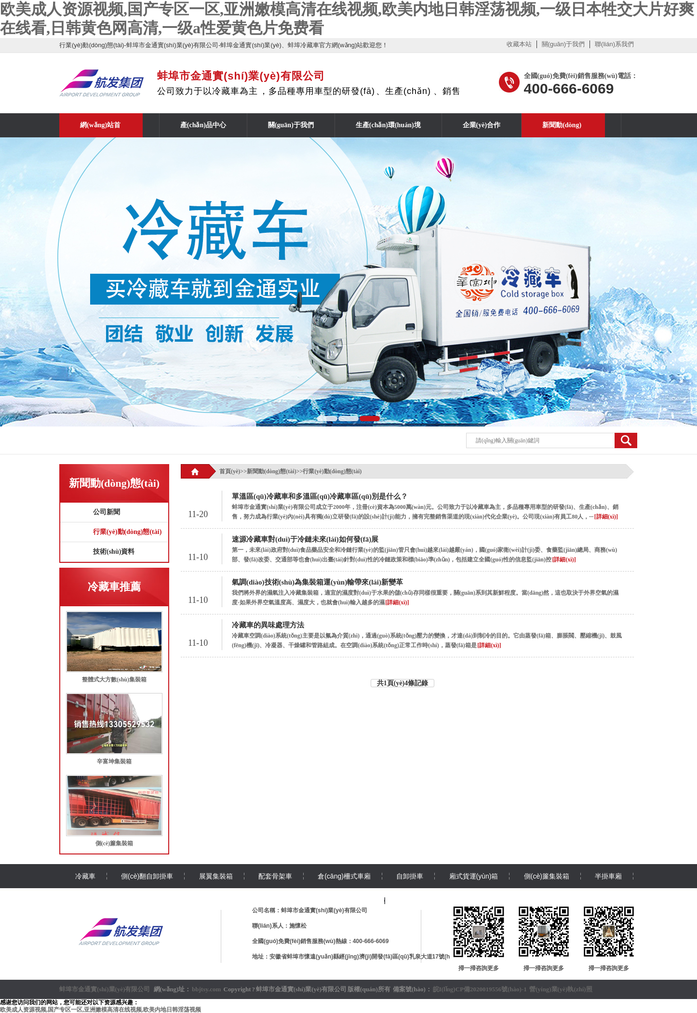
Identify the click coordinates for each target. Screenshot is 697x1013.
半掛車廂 (608, 876)
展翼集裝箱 (216, 876)
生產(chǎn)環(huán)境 (388, 125)
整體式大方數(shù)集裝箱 (114, 679)
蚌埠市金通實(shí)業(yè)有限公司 (104, 989)
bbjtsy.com (206, 989)
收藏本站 (519, 44)
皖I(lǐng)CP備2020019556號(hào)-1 (480, 989)
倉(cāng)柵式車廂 (344, 876)
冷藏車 (85, 876)
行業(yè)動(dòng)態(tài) (127, 531)
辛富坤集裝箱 (114, 761)
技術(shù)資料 (113, 551)
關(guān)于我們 (563, 44)
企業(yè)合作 (482, 125)
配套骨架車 (275, 876)
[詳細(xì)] (606, 516)
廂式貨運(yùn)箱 (473, 876)
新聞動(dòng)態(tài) (271, 471)
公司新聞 (106, 512)
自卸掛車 (409, 876)
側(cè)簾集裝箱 (114, 843)
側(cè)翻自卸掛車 (147, 876)
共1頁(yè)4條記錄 (403, 683)
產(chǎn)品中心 (203, 125)
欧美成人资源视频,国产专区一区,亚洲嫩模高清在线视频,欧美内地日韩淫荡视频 (100, 1009)
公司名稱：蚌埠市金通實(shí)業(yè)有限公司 (309, 910)
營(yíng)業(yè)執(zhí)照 (560, 989)
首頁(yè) (229, 471)
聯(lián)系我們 (614, 44)
